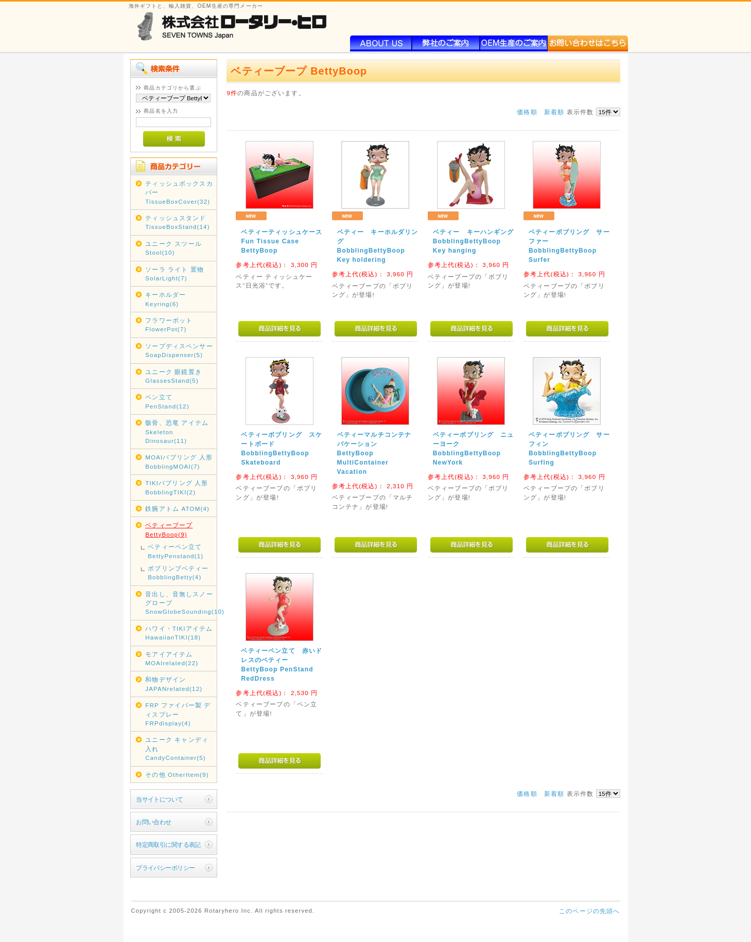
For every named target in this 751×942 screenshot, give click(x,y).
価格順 (527, 112)
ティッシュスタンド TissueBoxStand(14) (177, 222)
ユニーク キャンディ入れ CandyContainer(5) (176, 748)
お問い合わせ (153, 822)
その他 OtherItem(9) (177, 774)
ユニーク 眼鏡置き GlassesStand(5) (173, 376)
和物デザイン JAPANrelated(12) (173, 683)
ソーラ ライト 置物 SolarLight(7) (174, 273)
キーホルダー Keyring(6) (165, 299)
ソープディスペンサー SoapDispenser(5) (179, 350)
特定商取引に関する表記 (168, 844)
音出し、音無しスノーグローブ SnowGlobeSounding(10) (180, 603)
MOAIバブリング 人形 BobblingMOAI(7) (179, 461)
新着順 (554, 112)
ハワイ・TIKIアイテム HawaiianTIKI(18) (179, 633)
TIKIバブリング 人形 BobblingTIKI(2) (176, 487)
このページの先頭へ (589, 911)
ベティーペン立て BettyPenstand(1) (175, 551)
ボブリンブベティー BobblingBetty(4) (178, 572)
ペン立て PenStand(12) (167, 401)
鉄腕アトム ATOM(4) (177, 508)
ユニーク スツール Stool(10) (173, 248)
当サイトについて (159, 799)
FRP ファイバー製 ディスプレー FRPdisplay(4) (178, 714)
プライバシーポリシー (165, 867)
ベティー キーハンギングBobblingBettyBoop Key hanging (473, 241)
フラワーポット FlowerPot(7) (169, 324)
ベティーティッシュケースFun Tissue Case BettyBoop (281, 241)
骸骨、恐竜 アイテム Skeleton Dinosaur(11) (176, 431)
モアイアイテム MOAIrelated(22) (171, 658)
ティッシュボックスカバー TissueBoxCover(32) (179, 192)
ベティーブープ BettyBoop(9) (169, 529)
